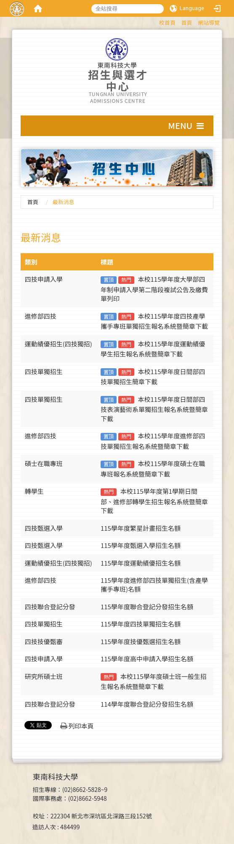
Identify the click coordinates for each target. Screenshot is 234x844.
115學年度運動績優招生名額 (141, 562)
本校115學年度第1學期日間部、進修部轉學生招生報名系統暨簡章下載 (154, 501)
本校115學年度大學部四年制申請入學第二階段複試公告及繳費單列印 (154, 289)
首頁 (186, 22)
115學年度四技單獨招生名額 (141, 623)
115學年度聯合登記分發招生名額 (147, 606)
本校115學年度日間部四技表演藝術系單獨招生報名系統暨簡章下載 (154, 409)
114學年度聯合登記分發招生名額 (147, 704)
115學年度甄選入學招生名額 (141, 545)
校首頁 (167, 22)
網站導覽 (209, 22)
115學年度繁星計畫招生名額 (141, 528)
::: (155, 21)
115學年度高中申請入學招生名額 (147, 658)
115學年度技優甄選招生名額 (141, 641)
